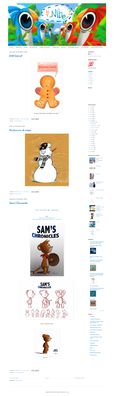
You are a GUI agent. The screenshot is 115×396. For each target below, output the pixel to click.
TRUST (97, 229)
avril (92, 143)
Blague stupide (99, 198)
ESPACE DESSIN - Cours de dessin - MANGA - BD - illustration (100, 208)
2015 (91, 116)
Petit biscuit (15, 55)
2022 (91, 107)
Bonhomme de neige (20, 130)
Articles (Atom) (19, 380)
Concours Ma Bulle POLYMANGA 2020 (99, 159)
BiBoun (91, 74)
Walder (91, 84)
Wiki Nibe (98, 166)
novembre (93, 130)
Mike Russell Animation (95, 352)
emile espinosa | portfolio (96, 330)
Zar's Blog (92, 299)
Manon (91, 348)
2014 (91, 118)
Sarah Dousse (93, 355)
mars (92, 145)
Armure (98, 174)
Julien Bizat (92, 264)
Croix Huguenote (100, 190)
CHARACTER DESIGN (44, 47)
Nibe (91, 54)
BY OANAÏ (92, 316)
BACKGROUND (33, 47)
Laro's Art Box (93, 309)
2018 (91, 110)
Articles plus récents (14, 378)
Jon (90, 75)
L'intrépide (92, 343)
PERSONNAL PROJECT (73, 47)
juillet (92, 137)
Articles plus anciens (79, 378)
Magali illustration (94, 345)
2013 (91, 120)
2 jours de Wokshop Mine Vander (99, 215)
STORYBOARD (85, 47)
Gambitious (55, 210)
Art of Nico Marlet (94, 286)
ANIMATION (19, 47)
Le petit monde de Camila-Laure (96, 337)
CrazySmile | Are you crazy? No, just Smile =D (96, 322)
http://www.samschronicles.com (47, 218)
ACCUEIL (11, 47)
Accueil (47, 378)
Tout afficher (102, 310)
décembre (93, 122)
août (92, 135)
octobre (93, 132)
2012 (91, 151)
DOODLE (63, 47)
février (92, 147)
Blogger (67, 392)
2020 (91, 109)
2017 (91, 112)
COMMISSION (55, 47)
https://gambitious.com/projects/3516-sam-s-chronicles (47, 219)
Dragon (98, 221)
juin (92, 139)
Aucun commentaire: (25, 118)
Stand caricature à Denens (100, 182)
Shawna (91, 80)
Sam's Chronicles (18, 203)
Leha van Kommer (94, 340)
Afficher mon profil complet (94, 56)
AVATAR (26, 47)
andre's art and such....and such (96, 257)
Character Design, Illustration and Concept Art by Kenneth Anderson (96, 275)
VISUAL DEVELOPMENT (97, 47)
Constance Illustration (95, 319)
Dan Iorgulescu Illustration (96, 325)
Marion (91, 79)
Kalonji (91, 77)
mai (92, 141)
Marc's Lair (92, 350)
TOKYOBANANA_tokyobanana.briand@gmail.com (97, 289)
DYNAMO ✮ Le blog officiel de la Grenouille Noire (96, 261)
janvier (92, 149)
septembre (93, 134)
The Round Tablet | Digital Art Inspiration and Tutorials (97, 242)
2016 (91, 114)
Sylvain (91, 82)
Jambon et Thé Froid (94, 334)
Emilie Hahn (92, 332)
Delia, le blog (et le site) (95, 327)
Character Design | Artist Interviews (95, 246)
